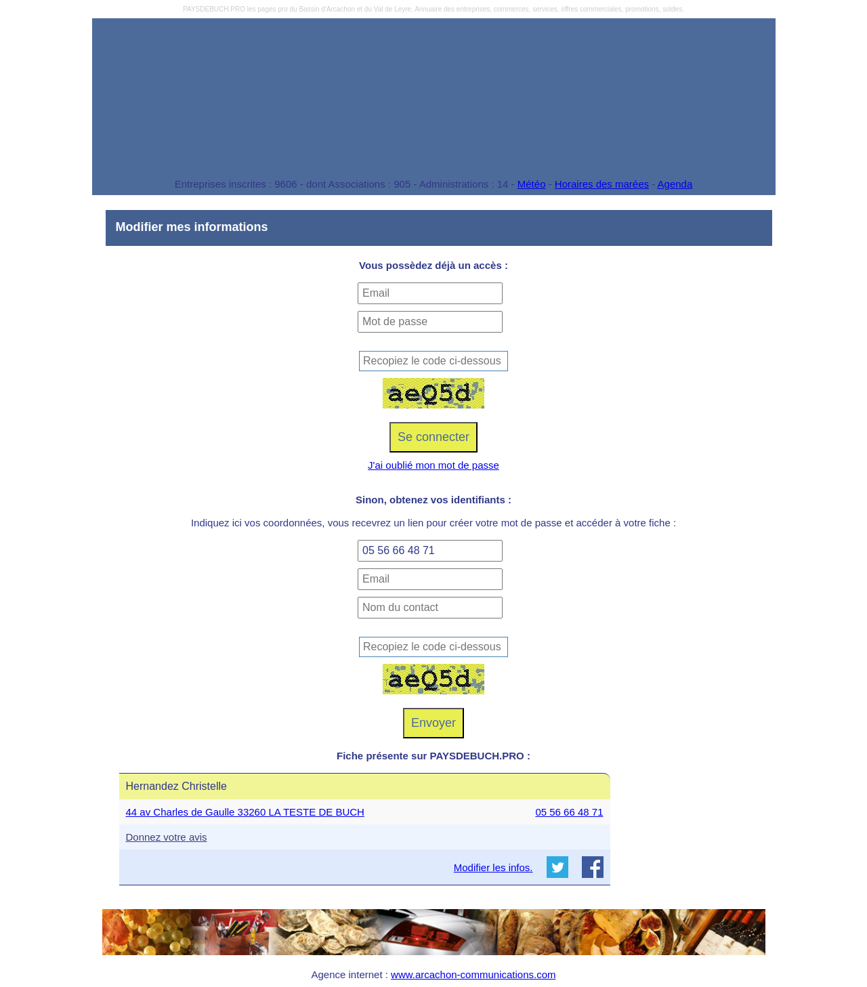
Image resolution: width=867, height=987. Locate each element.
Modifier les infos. (493, 867)
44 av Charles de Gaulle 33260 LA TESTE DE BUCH (245, 812)
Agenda (675, 184)
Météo (531, 184)
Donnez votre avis (166, 837)
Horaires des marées (602, 184)
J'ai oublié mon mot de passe (433, 465)
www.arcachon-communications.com (473, 974)
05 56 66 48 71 (569, 812)
